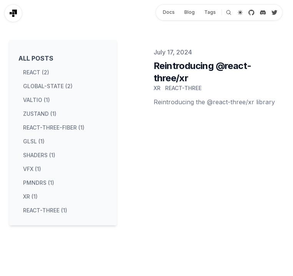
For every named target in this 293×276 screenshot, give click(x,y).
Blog (189, 12)
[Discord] (262, 12)
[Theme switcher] (240, 12)
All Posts (35, 58)
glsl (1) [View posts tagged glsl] (34, 141)
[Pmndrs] (13, 13)
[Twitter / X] (274, 12)
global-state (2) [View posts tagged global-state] (48, 86)
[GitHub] (251, 12)
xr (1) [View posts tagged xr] (30, 196)
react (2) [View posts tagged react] (36, 72)
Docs (169, 12)
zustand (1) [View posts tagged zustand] (39, 113)
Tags (210, 12)
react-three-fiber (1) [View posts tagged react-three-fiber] (53, 127)
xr (157, 88)
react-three (183, 88)
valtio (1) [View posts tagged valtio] (36, 100)
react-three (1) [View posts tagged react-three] (45, 210)
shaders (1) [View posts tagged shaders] (39, 155)
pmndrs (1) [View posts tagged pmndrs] (38, 182)
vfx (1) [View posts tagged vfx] (32, 169)
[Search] (229, 12)
